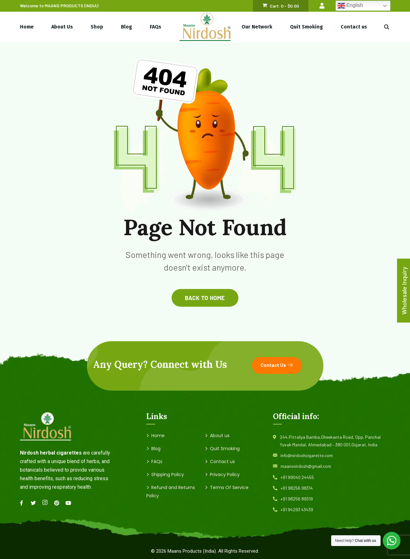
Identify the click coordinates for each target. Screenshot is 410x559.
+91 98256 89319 (297, 498)
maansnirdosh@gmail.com (306, 466)
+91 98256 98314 (297, 488)
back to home (205, 297)
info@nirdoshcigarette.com (307, 455)
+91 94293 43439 (297, 509)
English (350, 5)
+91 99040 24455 (297, 477)
